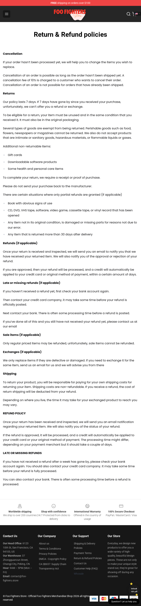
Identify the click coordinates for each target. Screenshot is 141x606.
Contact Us (80, 563)
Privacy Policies (48, 553)
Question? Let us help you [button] (124, 601)
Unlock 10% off (134, 590)
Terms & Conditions (50, 548)
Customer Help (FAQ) (86, 568)
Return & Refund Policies (88, 558)
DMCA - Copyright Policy (52, 558)
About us (44, 543)
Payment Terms (83, 553)
